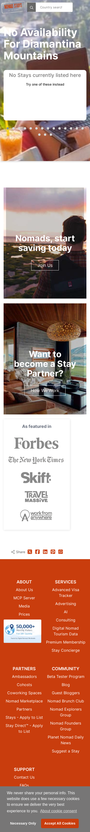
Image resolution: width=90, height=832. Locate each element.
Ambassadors (24, 676)
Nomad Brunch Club (66, 701)
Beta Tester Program (65, 676)
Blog (66, 684)
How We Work (45, 390)
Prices (24, 614)
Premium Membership (65, 642)
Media (24, 606)
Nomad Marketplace (24, 701)
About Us (24, 589)
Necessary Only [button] (23, 823)
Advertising (65, 603)
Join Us (45, 265)
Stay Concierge (66, 650)
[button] (8, 128)
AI (65, 611)
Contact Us (24, 777)
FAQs (24, 785)
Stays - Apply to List (24, 717)
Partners (24, 709)
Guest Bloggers (66, 692)
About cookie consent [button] (58, 811)
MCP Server (24, 597)
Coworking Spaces (24, 692)
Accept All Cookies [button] (60, 823)
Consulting (65, 620)
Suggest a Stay (65, 751)
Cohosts (24, 684)
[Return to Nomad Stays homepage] (13, 7)
